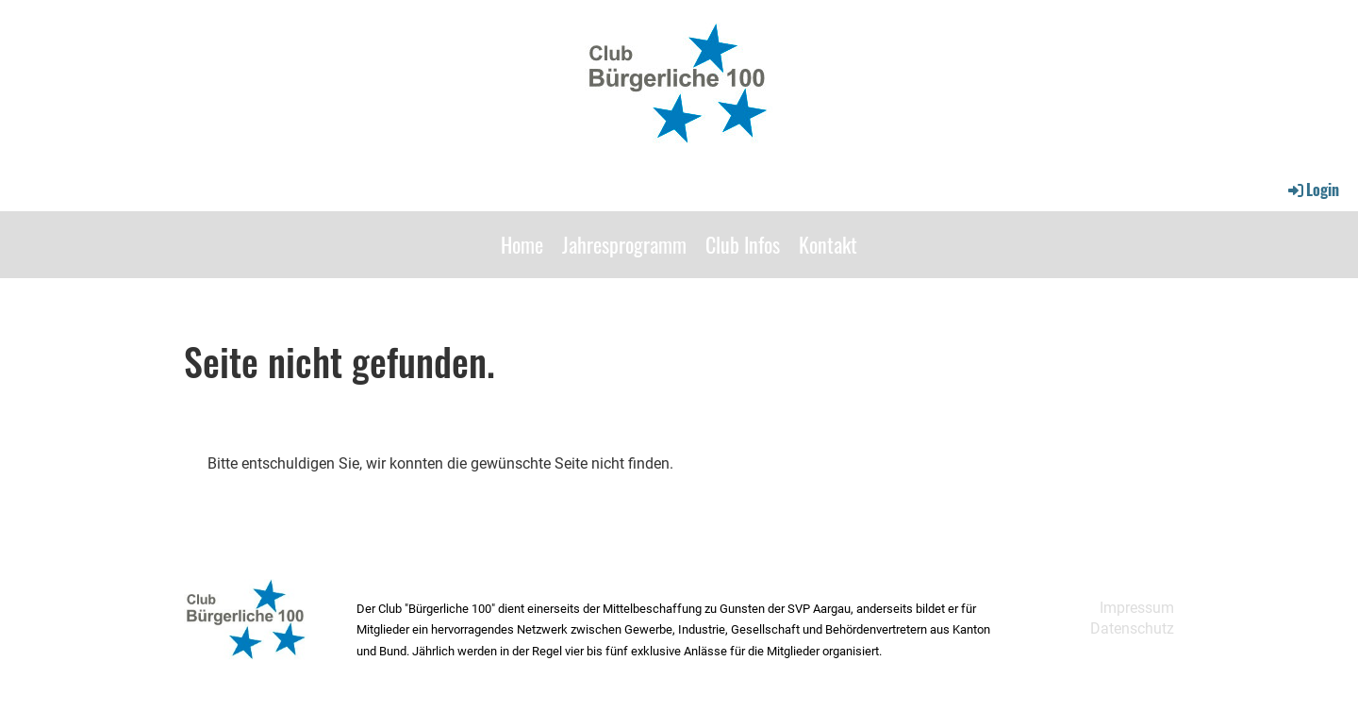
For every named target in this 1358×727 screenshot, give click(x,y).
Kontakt (828, 244)
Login (1312, 189)
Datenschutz (1132, 628)
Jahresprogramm (624, 244)
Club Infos (742, 244)
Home (522, 244)
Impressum (1137, 608)
